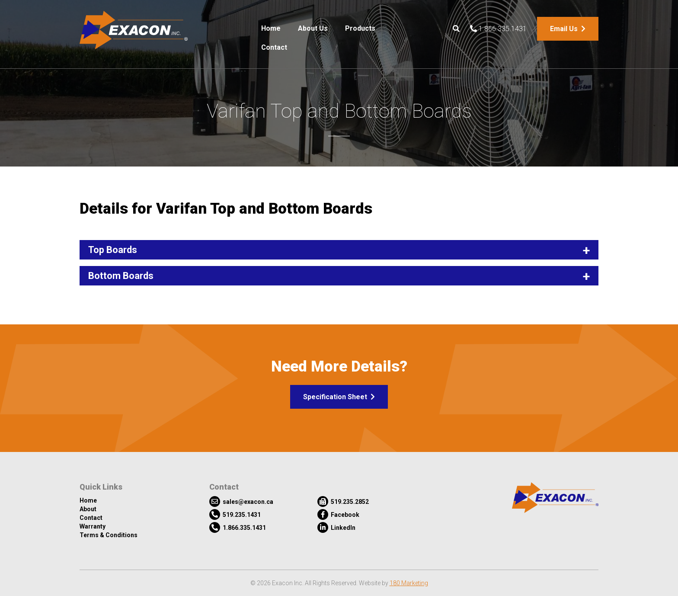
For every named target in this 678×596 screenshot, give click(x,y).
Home (271, 28)
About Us (313, 28)
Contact (274, 47)
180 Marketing (409, 583)
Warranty (93, 526)
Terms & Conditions (109, 535)
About (88, 509)
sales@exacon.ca (241, 501)
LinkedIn (336, 527)
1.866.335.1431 (498, 29)
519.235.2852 (343, 501)
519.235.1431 (235, 514)
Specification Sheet (339, 397)
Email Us (567, 29)
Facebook (338, 514)
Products (360, 28)
